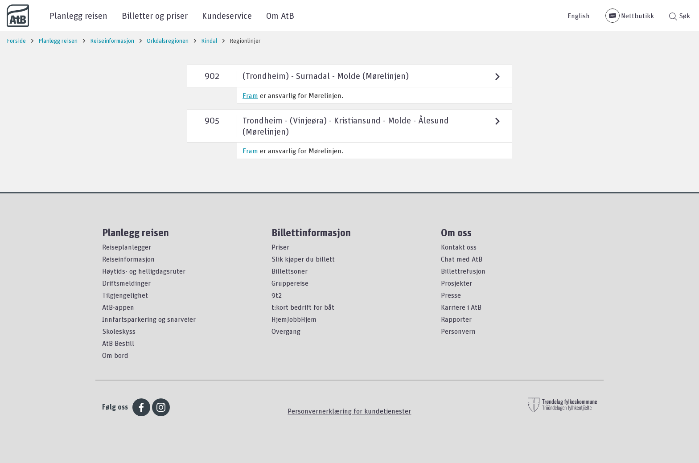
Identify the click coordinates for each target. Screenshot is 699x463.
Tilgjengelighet (125, 295)
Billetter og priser (155, 15)
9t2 (276, 295)
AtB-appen (118, 307)
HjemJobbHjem (294, 319)
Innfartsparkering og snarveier (149, 319)
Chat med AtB (461, 258)
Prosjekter (456, 283)
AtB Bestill (118, 343)
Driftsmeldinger (126, 283)
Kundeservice (227, 15)
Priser (280, 246)
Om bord (115, 355)
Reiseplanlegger (126, 246)
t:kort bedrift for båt (302, 307)
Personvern (458, 331)
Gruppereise (289, 283)
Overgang (285, 331)
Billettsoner (289, 270)
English (578, 15)
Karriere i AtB (461, 307)
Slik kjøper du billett (303, 258)
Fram (250, 95)
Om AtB (280, 15)
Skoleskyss (119, 331)
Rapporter (456, 319)
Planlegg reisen (78, 15)
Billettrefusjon (463, 270)
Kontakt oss (459, 246)
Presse (451, 295)
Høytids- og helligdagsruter (143, 270)
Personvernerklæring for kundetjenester (349, 410)
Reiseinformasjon (128, 258)
